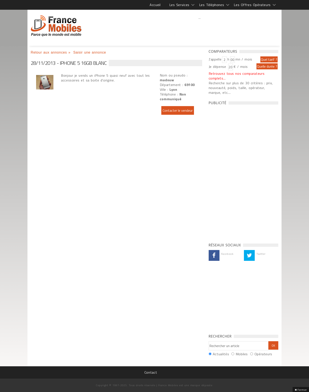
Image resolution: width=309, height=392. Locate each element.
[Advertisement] (199, 27)
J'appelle (215, 59)
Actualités (221, 354)
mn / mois (243, 59)
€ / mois (241, 66)
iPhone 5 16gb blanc (56, 26)
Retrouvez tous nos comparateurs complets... (237, 76)
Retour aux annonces (49, 52)
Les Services (179, 4)
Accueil (155, 4)
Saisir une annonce (89, 52)
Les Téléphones (211, 4)
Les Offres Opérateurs (252, 4)
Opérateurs (263, 354)
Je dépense (218, 66)
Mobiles (242, 354)
